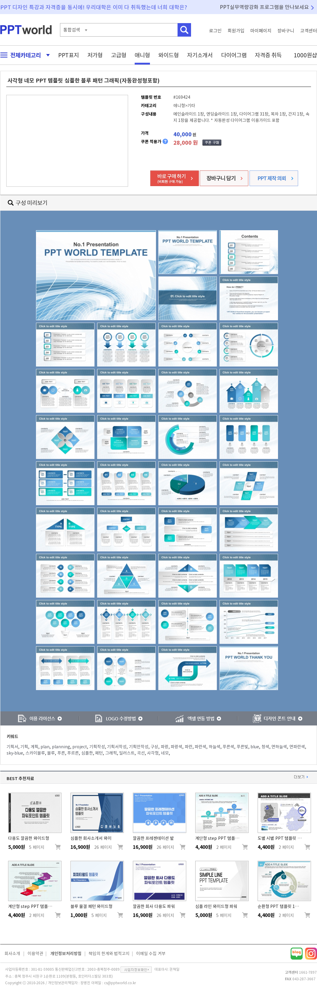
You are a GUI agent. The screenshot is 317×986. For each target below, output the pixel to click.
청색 (265, 747)
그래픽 (111, 753)
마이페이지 (260, 31)
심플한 (87, 753)
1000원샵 (305, 55)
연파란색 (297, 747)
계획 (34, 747)
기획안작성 (138, 747)
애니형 (142, 55)
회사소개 (12, 953)
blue (254, 747)
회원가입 (236, 31)
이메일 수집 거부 (151, 953)
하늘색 (214, 747)
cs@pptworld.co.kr (120, 982)
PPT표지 (68, 55)
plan (44, 747)
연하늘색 (279, 747)
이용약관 (35, 953)
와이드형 (168, 55)
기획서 (12, 747)
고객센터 (308, 31)
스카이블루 (35, 753)
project (79, 747)
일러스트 (127, 753)
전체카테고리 (23, 55)
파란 (189, 747)
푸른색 (228, 747)
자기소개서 (200, 55)
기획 (24, 747)
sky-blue (15, 753)
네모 (165, 753)
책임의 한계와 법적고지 (109, 953)
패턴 (99, 753)
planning (61, 747)
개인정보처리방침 (66, 953)
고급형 (118, 55)
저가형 (95, 55)
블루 (51, 753)
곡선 (141, 753)
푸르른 (73, 753)
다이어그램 (234, 55)
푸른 (61, 753)
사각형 (153, 753)
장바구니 (285, 31)
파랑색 (176, 747)
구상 (154, 747)
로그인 (215, 31)
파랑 (165, 747)
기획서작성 (117, 747)
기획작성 (97, 747)
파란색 (200, 747)
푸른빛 (242, 747)
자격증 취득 (268, 55)
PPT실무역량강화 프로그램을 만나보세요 (264, 7)
